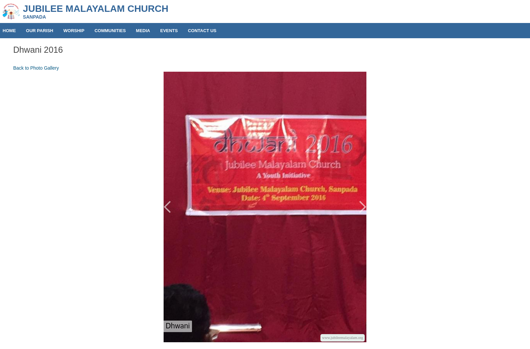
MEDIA (143, 30)
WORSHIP (74, 30)
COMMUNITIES (110, 30)
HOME (9, 30)
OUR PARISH (39, 30)
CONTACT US (202, 30)
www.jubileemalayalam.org (342, 337)
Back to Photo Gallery (36, 68)
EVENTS (169, 30)
